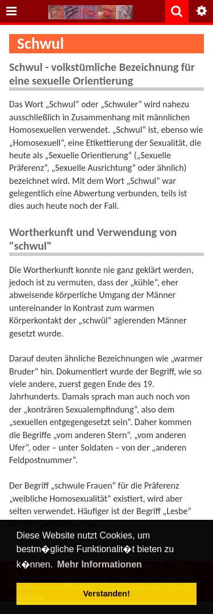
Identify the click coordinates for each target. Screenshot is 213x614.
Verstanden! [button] (106, 593)
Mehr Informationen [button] (99, 564)
